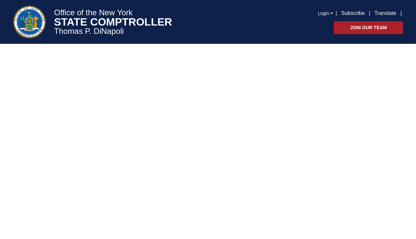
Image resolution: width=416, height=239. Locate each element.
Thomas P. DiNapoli (89, 31)
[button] (403, 12)
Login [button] (323, 13)
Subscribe (353, 13)
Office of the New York (93, 13)
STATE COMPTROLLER (113, 22)
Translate (385, 13)
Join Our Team (368, 27)
